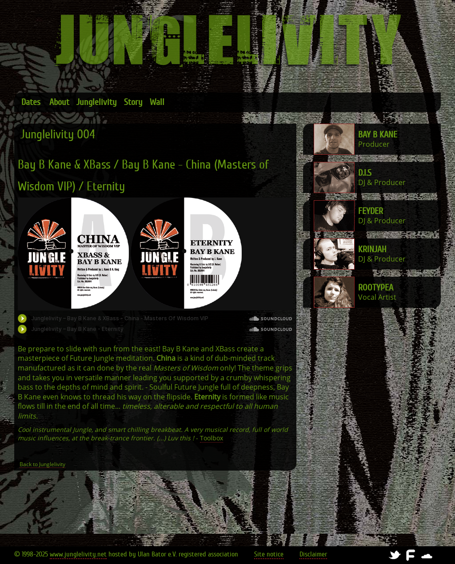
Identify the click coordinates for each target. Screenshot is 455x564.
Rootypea (375, 287)
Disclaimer (313, 554)
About (59, 102)
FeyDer (370, 211)
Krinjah (372, 249)
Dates (30, 102)
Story (133, 102)
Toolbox (211, 438)
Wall (157, 102)
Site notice (268, 554)
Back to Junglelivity (42, 464)
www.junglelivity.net (78, 554)
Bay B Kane (377, 134)
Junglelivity (96, 102)
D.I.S (364, 173)
